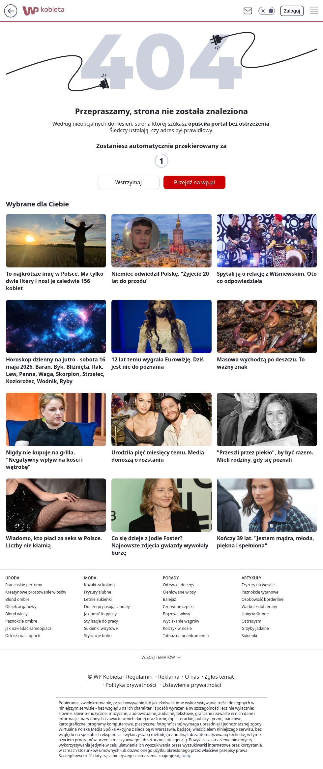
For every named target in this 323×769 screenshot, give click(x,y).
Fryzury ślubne (97, 592)
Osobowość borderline (262, 599)
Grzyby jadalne (255, 628)
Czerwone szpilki (178, 606)
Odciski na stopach (22, 635)
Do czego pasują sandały (107, 606)
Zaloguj (292, 11)
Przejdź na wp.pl (194, 182)
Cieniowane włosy (179, 592)
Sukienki (249, 635)
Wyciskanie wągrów (181, 621)
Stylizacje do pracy (101, 621)
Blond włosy (16, 614)
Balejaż (169, 599)
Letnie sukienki (98, 599)
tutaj (185, 755)
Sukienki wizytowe (101, 628)
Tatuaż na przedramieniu (186, 635)
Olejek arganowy (20, 606)
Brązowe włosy (176, 614)
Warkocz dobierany (259, 606)
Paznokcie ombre (21, 621)
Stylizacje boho (98, 635)
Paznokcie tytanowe (260, 592)
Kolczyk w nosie (177, 628)
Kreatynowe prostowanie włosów (35, 592)
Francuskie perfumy (23, 585)
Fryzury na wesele (258, 585)
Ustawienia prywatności (190, 685)
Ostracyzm (251, 621)
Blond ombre (17, 599)
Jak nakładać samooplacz (28, 628)
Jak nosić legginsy (100, 614)
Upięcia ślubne (255, 614)
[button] (266, 11)
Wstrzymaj (128, 182)
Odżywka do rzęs (178, 585)
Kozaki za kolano (99, 585)
